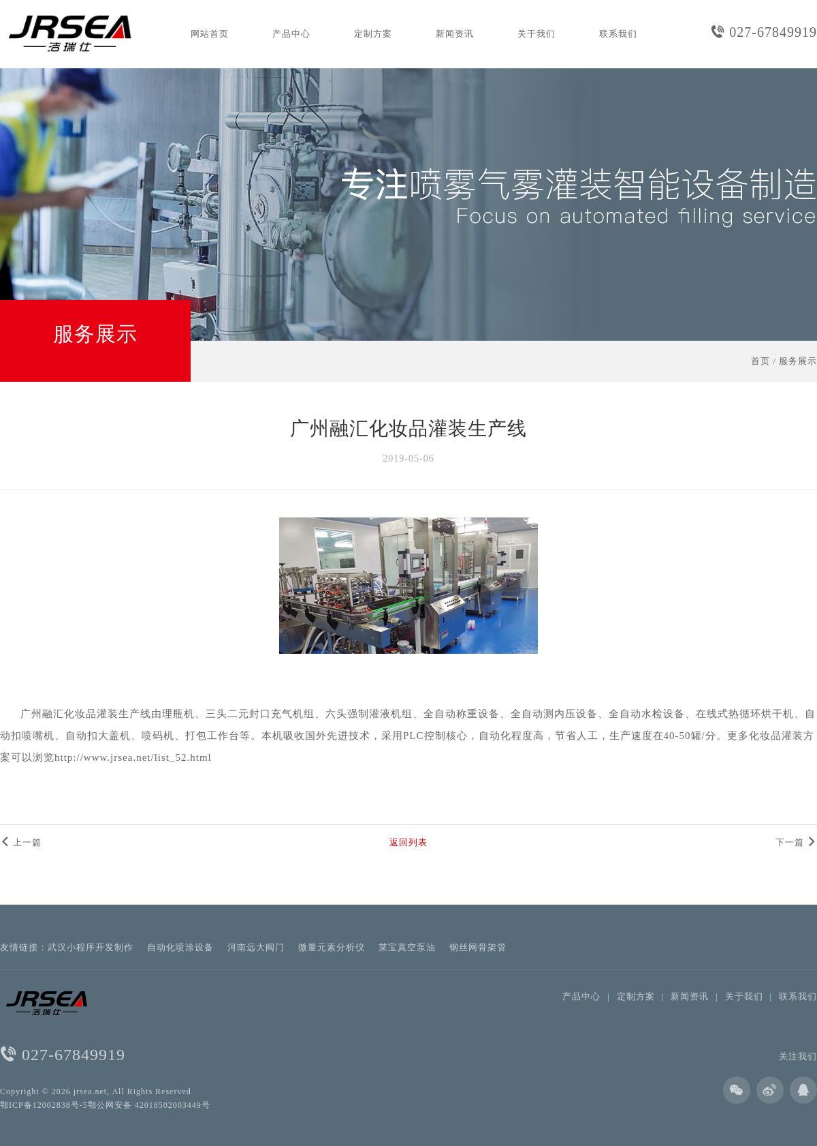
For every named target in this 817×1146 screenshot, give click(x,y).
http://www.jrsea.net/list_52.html (133, 757)
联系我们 (618, 34)
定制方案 (373, 34)
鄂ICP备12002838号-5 (44, 1105)
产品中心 (291, 34)
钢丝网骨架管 (478, 947)
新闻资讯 (455, 34)
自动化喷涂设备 (180, 947)
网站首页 (210, 34)
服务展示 (798, 361)
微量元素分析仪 (331, 947)
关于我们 (536, 34)
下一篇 (796, 842)
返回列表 (408, 842)
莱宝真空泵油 (407, 947)
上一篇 (21, 842)
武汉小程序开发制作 (90, 947)
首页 (760, 361)
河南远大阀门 (256, 947)
